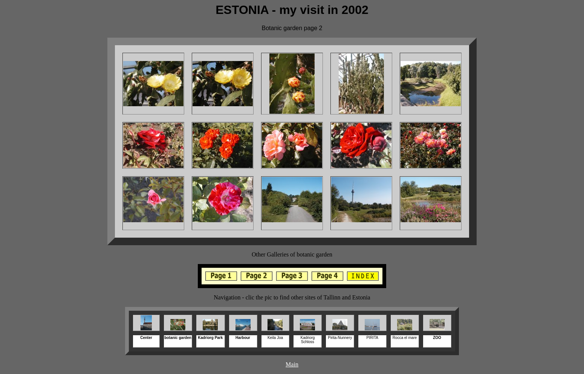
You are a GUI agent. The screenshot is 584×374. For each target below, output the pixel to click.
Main (292, 364)
